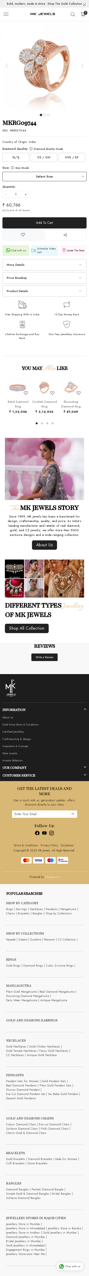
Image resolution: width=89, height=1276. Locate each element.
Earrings (21, 909)
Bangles (38, 913)
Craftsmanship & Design (16, 739)
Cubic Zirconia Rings (60, 966)
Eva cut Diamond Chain (54, 1124)
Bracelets (24, 913)
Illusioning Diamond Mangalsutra (27, 996)
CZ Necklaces (15, 1055)
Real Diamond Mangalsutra (57, 992)
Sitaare (23, 939)
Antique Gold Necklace (42, 1055)
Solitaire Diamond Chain (22, 1129)
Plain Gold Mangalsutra (21, 992)
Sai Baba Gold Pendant (63, 1094)
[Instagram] (51, 834)
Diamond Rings (33, 966)
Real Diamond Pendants (21, 1085)
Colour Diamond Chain (21, 1124)
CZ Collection (67, 939)
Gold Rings (13, 966)
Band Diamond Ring (18, 404)
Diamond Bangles (17, 1189)
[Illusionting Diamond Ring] (70, 388)
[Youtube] (44, 834)
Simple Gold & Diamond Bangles (27, 1194)
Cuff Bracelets (15, 1163)
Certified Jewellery (13, 732)
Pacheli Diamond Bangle (48, 1189)
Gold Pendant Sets (54, 1081)
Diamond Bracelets (40, 1159)
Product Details (17, 291)
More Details (15, 265)
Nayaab (11, 939)
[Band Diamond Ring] (18, 388)
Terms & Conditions (26, 845)
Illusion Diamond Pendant (23, 1090)
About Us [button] (44, 545)
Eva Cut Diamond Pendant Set (25, 1094)
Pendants (52, 909)
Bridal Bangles (61, 1194)
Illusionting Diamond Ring (71, 404)
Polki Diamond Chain (55, 1129)
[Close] (84, 4)
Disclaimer (67, 845)
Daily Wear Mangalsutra (21, 1000)
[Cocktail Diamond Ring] (44, 388)
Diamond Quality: (32, 149)
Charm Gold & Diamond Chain (26, 1133)
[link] (73, 14)
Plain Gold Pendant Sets (55, 1085)
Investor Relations (12, 760)
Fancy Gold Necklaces (54, 1051)
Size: (15, 168)
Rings (9, 909)
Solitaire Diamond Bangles (23, 1198)
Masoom (49, 939)
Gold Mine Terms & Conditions (20, 724)
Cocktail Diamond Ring (44, 404)
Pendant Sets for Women (22, 1081)
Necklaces (36, 909)
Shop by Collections (59, 913)
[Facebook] (37, 834)
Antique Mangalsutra (53, 1000)
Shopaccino (52, 877)
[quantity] (15, 194)
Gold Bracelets (15, 1159)
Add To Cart (44, 222)
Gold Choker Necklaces (44, 1046)
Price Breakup (17, 278)
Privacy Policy (49, 845)
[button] (6, 65)
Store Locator (10, 753)
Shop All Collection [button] (26, 628)
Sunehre (35, 939)
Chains (10, 913)
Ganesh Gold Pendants (21, 1098)
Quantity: (9, 186)
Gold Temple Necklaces (21, 1051)
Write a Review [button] (44, 657)
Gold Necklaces (16, 1046)
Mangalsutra (68, 909)
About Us (7, 717)
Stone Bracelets (37, 1163)
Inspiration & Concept (15, 746)
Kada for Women (66, 1159)
